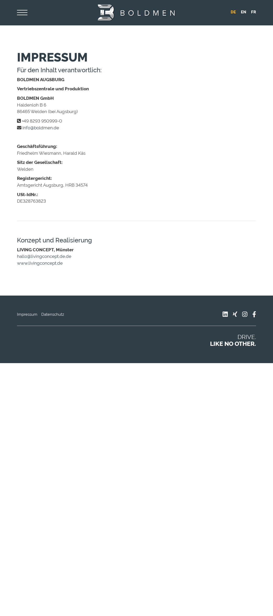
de (233, 12)
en (243, 12)
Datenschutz (52, 314)
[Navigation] (22, 13)
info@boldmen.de (40, 127)
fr (253, 12)
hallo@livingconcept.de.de (44, 256)
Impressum (27, 314)
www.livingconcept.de (40, 263)
